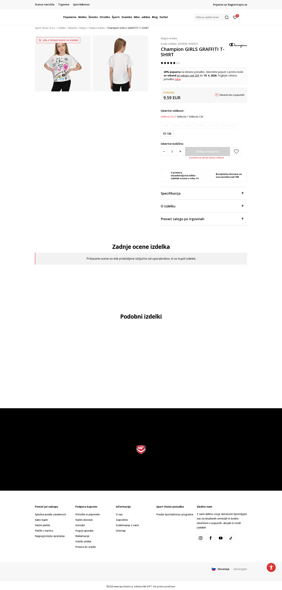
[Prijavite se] (235, 17)
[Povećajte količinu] (180, 151)
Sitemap (121, 530)
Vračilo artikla (83, 541)
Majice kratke (97, 28)
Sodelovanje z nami (127, 525)
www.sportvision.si (123, 586)
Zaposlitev (122, 519)
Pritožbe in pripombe (87, 514)
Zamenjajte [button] (240, 569)
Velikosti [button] (181, 116)
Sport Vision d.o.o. (45, 28)
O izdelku (202, 205)
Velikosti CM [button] (196, 116)
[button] (212, 17)
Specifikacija (202, 193)
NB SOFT (147, 586)
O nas (119, 514)
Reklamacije (82, 536)
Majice (83, 28)
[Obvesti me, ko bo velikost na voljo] (165, 125)
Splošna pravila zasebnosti (50, 514)
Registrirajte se (237, 4)
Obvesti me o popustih (231, 94)
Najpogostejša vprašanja (50, 536)
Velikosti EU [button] (167, 116)
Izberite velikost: (172, 110)
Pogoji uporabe (84, 530)
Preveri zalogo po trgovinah (202, 218)
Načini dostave (84, 519)
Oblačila (72, 28)
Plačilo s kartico (44, 530)
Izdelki (61, 28)
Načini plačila (42, 525)
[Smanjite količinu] (164, 151)
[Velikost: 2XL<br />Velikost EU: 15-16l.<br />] (167, 134)
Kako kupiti (41, 519)
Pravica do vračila (85, 547)
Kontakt (80, 525)
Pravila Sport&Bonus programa (174, 514)
